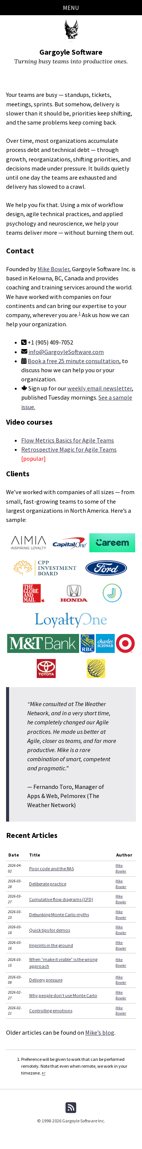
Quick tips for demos (49, 930)
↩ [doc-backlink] (43, 1073)
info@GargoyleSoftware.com (66, 352)
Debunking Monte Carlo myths (59, 914)
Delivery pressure (45, 980)
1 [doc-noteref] (79, 313)
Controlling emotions (50, 1010)
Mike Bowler (53, 269)
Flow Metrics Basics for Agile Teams (67, 440)
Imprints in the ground (51, 945)
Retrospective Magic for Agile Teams (69, 449)
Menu (71, 7)
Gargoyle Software (71, 52)
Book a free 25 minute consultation (73, 361)
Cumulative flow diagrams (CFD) (61, 899)
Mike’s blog (99, 1032)
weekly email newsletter (99, 388)
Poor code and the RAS (51, 868)
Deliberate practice (47, 884)
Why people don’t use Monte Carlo (63, 995)
